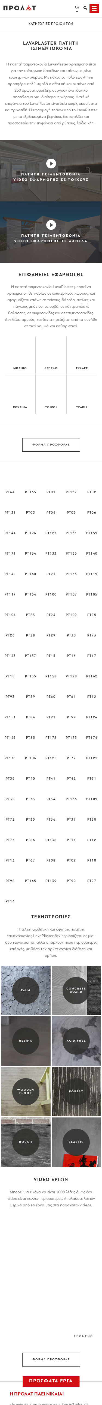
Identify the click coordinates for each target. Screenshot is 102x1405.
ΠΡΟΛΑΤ (19, 8)
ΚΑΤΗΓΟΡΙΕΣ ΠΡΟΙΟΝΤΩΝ (51, 24)
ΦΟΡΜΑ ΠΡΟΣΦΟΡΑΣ (51, 444)
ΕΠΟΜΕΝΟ (83, 1336)
